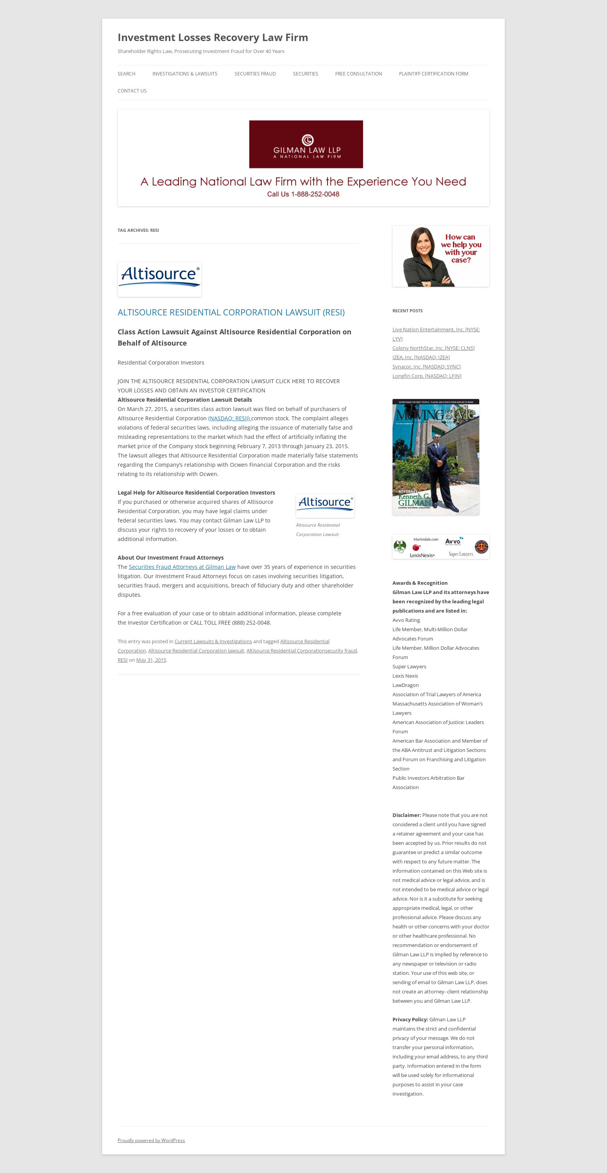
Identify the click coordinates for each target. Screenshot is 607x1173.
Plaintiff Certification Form (433, 73)
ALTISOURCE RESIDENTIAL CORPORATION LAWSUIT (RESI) (231, 312)
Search (126, 73)
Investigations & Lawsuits (185, 73)
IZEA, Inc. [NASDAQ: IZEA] (421, 357)
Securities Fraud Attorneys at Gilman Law (182, 566)
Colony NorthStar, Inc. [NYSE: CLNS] (434, 347)
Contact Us (132, 90)
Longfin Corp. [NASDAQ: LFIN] (427, 375)
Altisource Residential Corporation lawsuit (196, 650)
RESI (123, 659)
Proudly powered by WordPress (151, 1140)
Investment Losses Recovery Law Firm (213, 37)
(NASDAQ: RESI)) (229, 418)
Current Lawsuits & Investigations (213, 641)
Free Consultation (358, 73)
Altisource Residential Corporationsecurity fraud (302, 650)
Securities (305, 73)
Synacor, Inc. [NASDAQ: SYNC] (427, 366)
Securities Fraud (255, 73)
